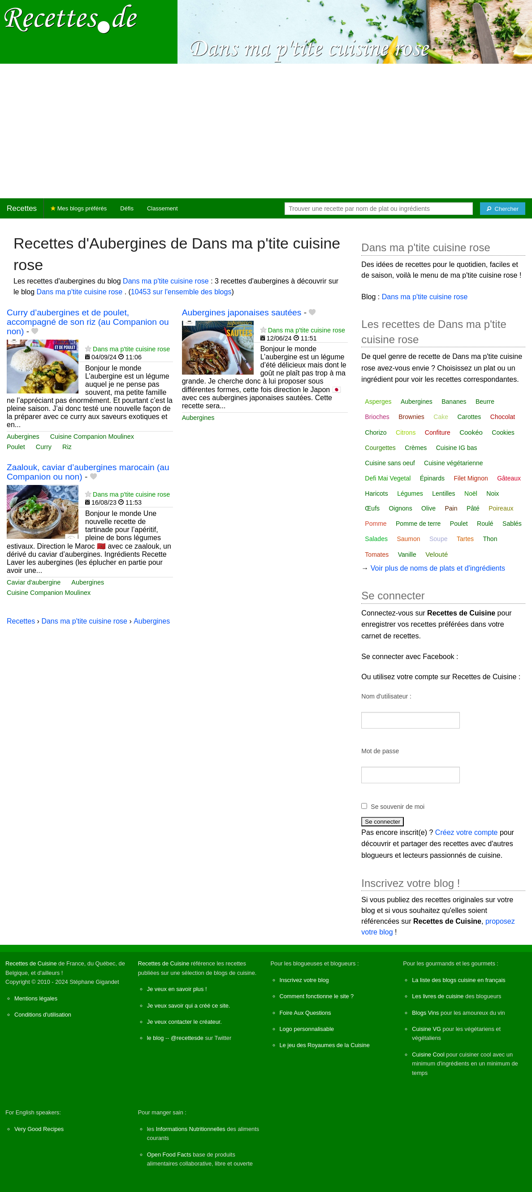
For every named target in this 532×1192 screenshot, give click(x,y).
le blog (155, 1038)
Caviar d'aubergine (34, 582)
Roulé (485, 523)
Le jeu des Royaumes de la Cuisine (325, 1045)
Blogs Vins (425, 1012)
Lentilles (443, 493)
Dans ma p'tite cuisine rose (167, 281)
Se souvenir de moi (397, 806)
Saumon (408, 538)
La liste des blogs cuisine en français (458, 980)
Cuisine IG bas (456, 447)
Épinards (432, 478)
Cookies (503, 432)
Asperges (378, 401)
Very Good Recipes (39, 1129)
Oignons (400, 508)
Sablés (512, 523)
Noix (492, 493)
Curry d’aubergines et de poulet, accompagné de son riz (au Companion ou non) (88, 322)
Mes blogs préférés (79, 208)
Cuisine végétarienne (453, 463)
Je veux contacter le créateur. (184, 1021)
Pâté (473, 508)
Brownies (411, 416)
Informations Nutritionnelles (190, 1129)
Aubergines (23, 436)
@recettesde (187, 1038)
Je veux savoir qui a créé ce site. (188, 1005)
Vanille (407, 554)
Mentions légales (35, 998)
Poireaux (501, 508)
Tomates (377, 554)
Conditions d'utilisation (42, 1014)
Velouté (436, 554)
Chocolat (502, 416)
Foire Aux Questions (305, 1012)
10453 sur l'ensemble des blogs (181, 292)
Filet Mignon (471, 478)
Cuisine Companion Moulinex (92, 436)
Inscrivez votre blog (304, 980)
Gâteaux (509, 478)
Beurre (485, 401)
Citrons (405, 432)
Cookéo (471, 432)
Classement (162, 208)
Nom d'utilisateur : (386, 696)
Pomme (375, 523)
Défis (127, 208)
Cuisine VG (426, 1029)
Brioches (377, 416)
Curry (44, 446)
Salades (376, 538)
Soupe (438, 538)
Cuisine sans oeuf (390, 463)
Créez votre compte (466, 832)
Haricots (376, 493)
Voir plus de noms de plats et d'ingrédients (438, 568)
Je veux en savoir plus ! (177, 989)
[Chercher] (502, 208)
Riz (67, 446)
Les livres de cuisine (437, 996)
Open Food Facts (169, 1154)
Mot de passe (380, 751)
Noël (470, 493)
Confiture (437, 432)
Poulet (16, 446)
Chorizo (375, 432)
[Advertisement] (266, 131)
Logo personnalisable (307, 1029)
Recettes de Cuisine (31, 963)
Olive (428, 508)
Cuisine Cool (428, 1054)
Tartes (465, 538)
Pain (451, 508)
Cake (440, 416)
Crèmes (416, 447)
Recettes (22, 208)
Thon (490, 538)
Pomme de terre (418, 523)
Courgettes (380, 447)
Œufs (372, 508)
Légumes (410, 493)
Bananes (453, 401)
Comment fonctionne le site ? (317, 996)
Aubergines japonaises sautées (242, 312)
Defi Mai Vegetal (388, 478)
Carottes (469, 416)
